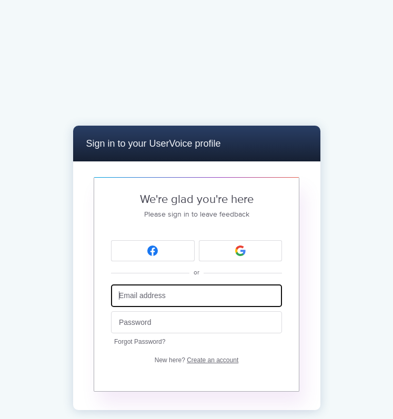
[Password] (196, 322)
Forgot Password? (139, 341)
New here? (196, 360)
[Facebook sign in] (153, 250)
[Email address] (196, 295)
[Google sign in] (241, 250)
